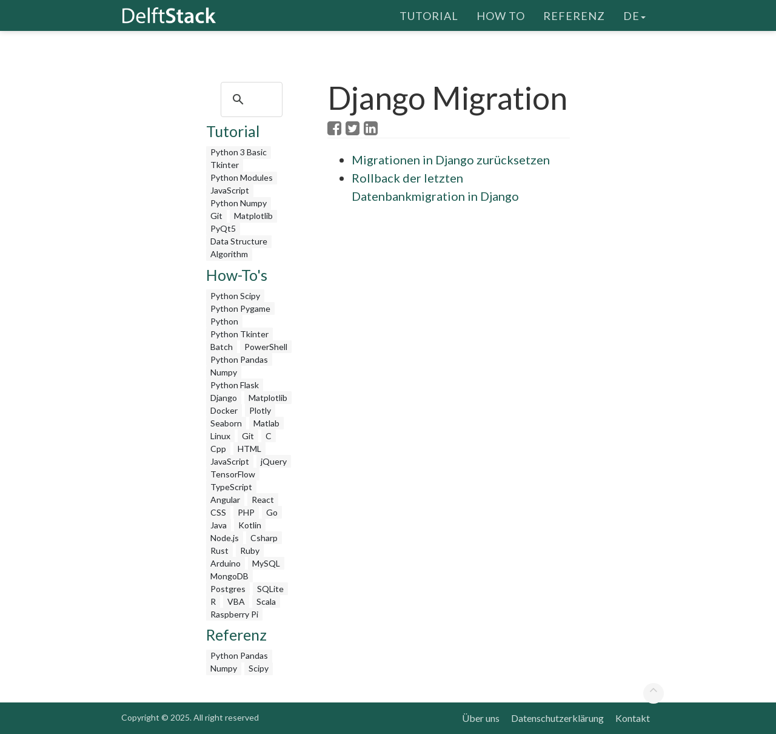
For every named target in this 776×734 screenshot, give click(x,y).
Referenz (574, 15)
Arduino (225, 563)
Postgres (228, 589)
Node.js (224, 538)
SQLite (270, 589)
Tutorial (429, 15)
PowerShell (265, 347)
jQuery (274, 461)
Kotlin (249, 525)
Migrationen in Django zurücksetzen (451, 159)
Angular (225, 499)
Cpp (218, 448)
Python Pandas (239, 359)
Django (223, 397)
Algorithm (229, 254)
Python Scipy (235, 296)
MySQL (266, 563)
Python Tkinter (239, 334)
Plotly (260, 410)
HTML (249, 448)
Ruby (249, 550)
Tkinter (224, 165)
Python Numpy (238, 203)
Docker (224, 410)
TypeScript (231, 487)
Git (216, 215)
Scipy (259, 668)
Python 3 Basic (238, 152)
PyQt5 (223, 228)
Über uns (481, 718)
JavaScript (229, 190)
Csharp (264, 538)
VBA (236, 601)
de (634, 15)
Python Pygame (240, 308)
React (263, 499)
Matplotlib (253, 215)
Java (218, 525)
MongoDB (229, 576)
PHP (246, 512)
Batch (221, 347)
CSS (218, 512)
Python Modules (241, 177)
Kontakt (632, 718)
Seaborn (226, 423)
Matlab (266, 423)
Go (272, 512)
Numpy (223, 372)
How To (501, 15)
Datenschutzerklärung (557, 718)
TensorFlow (232, 474)
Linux (220, 436)
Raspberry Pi (234, 614)
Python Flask (234, 385)
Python (224, 321)
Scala (266, 601)
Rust (219, 550)
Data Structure (238, 241)
